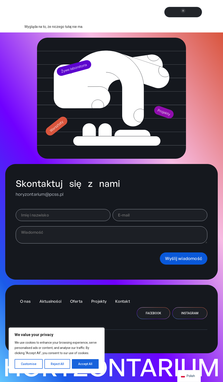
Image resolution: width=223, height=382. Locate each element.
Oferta (76, 301)
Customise (28, 364)
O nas (25, 301)
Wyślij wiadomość (183, 258)
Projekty (98, 301)
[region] (57, 350)
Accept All (85, 364)
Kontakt (122, 301)
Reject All (57, 364)
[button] (183, 11)
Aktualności (50, 301)
